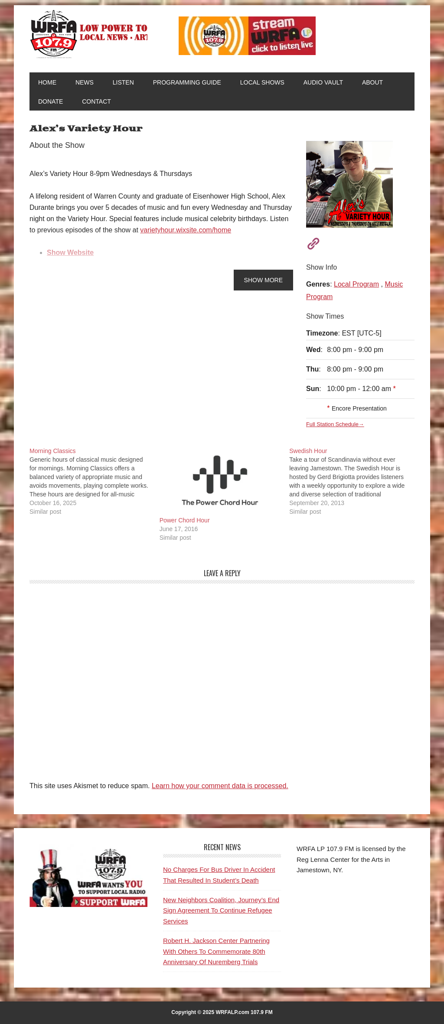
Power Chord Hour (185, 520)
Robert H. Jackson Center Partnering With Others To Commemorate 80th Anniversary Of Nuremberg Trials (216, 951)
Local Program (356, 284)
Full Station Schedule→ (335, 424)
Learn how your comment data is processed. (220, 785)
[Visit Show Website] (310, 242)
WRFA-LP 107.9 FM (88, 33)
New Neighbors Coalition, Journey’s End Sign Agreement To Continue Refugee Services (221, 910)
